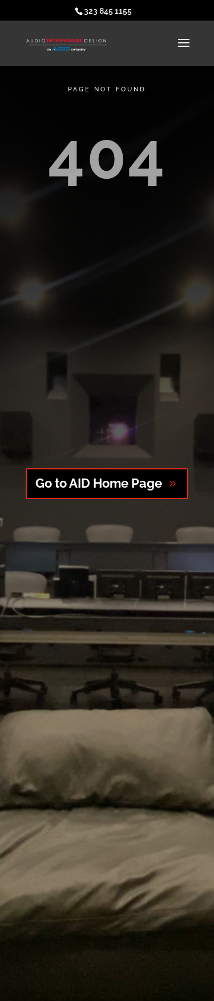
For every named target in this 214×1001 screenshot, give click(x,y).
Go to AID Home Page (98, 483)
